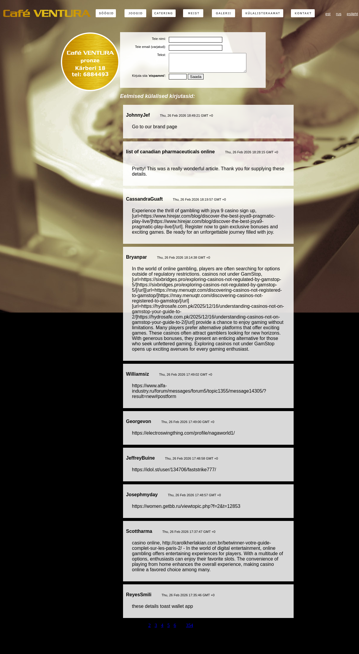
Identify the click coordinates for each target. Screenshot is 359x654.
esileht (352, 14)
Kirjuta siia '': (149, 79)
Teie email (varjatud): (150, 47)
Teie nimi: (159, 38)
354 (189, 628)
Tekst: (161, 55)
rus (338, 14)
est (327, 14)
